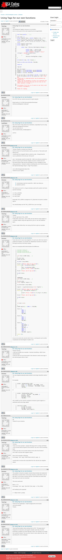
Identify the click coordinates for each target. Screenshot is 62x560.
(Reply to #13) (14, 524)
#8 (47, 347)
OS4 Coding (29, 552)
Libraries (20, 14)
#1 (47, 24)
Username (53, 20)
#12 (47, 469)
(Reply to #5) (14, 211)
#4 (47, 145)
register (7, 21)
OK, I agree (52, 556)
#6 (47, 211)
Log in (2, 21)
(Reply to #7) (14, 347)
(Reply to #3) (13, 145)
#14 (47, 524)
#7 (47, 236)
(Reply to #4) (14, 177)
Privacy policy (45, 552)
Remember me (55, 29)
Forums (2, 14)
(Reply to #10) (14, 440)
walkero (36, 554)
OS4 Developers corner (11, 14)
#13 (47, 500)
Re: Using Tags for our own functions (22, 97)
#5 (47, 177)
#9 (47, 371)
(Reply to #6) (14, 236)
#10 (47, 415)
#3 (47, 121)
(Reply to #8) (14, 371)
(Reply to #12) (14, 500)
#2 (47, 95)
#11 (47, 440)
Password (53, 25)
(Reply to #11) (14, 469)
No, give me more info (15, 559)
